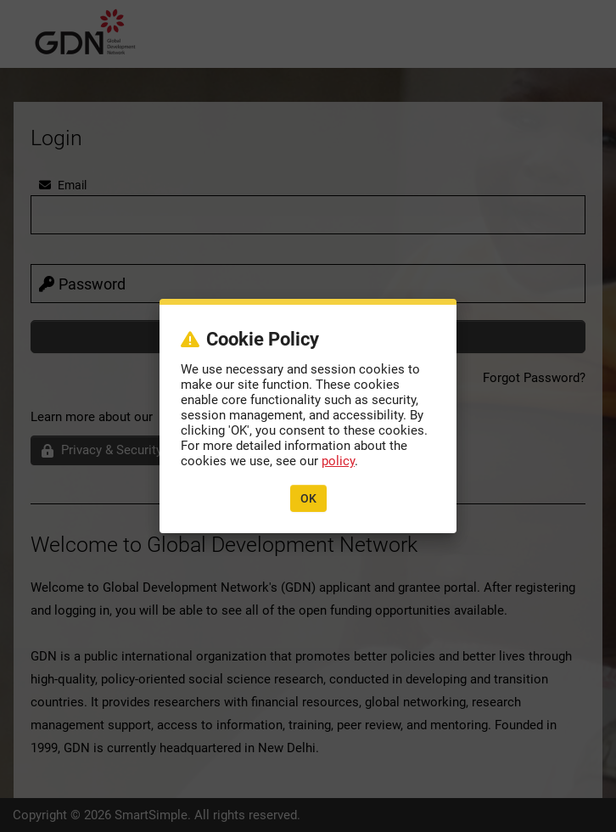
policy (338, 461)
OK (308, 498)
